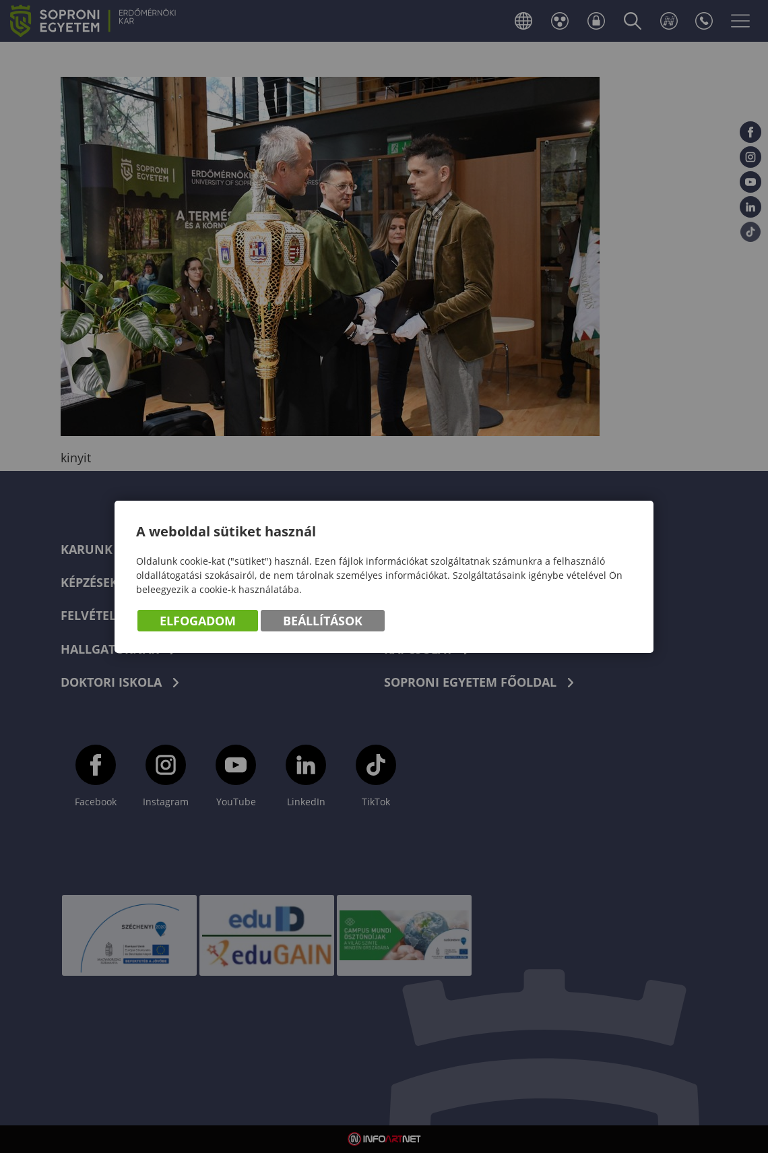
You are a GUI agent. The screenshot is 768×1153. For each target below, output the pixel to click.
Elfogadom (198, 621)
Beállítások (322, 621)
